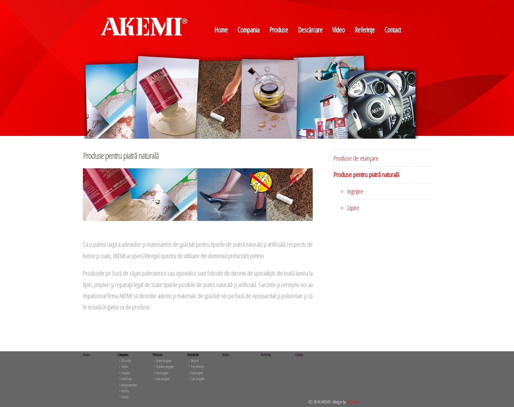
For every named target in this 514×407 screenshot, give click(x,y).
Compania (248, 29)
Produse (278, 29)
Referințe (365, 29)
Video (338, 29)
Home (221, 29)
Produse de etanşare (356, 158)
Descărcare (310, 29)
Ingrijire (355, 191)
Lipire (353, 207)
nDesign (352, 402)
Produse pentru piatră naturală (366, 174)
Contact (392, 29)
